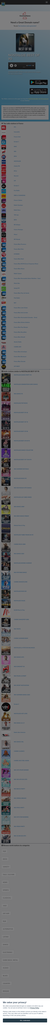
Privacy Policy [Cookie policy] (34, 1008)
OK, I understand (25, 1020)
